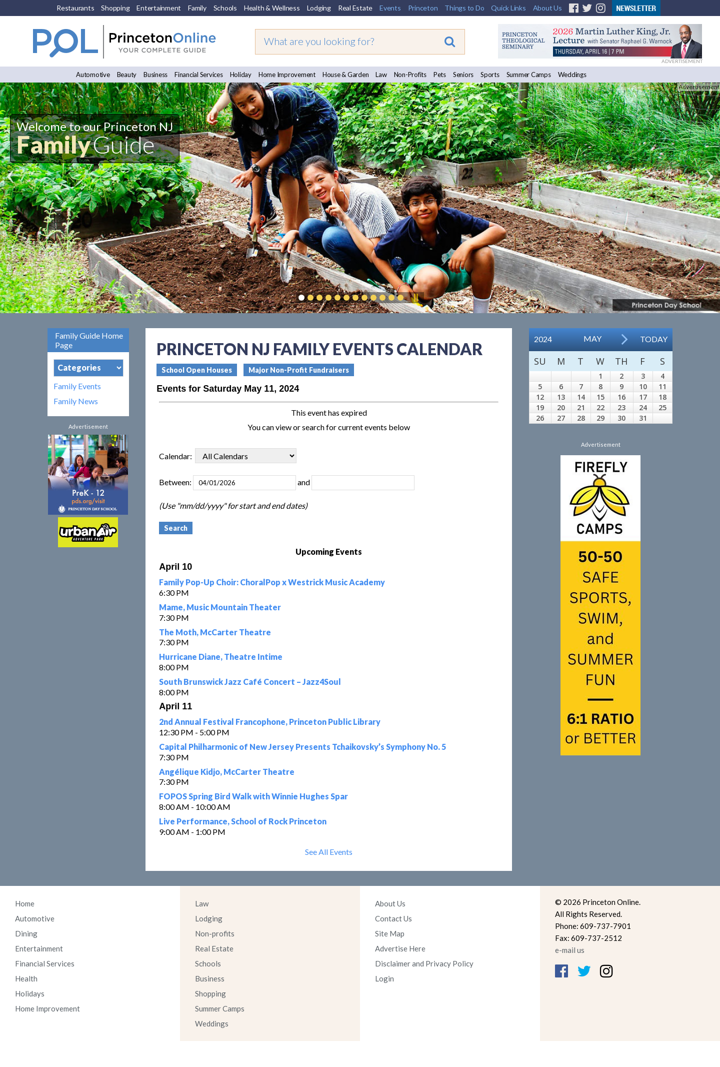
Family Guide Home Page (89, 340)
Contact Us (393, 918)
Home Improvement (287, 75)
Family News (76, 401)
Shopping (115, 8)
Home (24, 903)
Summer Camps (528, 75)
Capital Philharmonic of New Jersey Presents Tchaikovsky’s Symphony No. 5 (302, 746)
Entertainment (158, 8)
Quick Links (508, 8)
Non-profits (214, 933)
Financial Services (198, 75)
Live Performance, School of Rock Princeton (242, 821)
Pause (415, 297)
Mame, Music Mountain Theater (220, 607)
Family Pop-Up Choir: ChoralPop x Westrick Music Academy (272, 582)
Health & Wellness (272, 8)
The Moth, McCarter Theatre (215, 632)
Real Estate (355, 8)
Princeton (423, 8)
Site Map (389, 933)
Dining (26, 933)
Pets (440, 75)
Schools (225, 8)
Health (26, 978)
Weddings (572, 75)
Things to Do (464, 8)
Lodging (319, 8)
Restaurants (75, 8)
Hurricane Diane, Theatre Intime (220, 656)
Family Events (77, 386)
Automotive (93, 75)
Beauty (127, 75)
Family (197, 8)
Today (654, 339)
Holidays (29, 993)
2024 (543, 339)
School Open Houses (197, 370)
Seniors (463, 75)
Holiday (241, 75)
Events (390, 8)
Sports (490, 75)
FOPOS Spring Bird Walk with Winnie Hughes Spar (253, 796)
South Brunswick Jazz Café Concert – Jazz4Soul (250, 681)
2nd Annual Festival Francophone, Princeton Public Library (269, 721)
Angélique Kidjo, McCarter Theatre (226, 771)
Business (156, 75)
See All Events (328, 851)
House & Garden (345, 75)
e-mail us (569, 949)
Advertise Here (400, 948)
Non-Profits (410, 75)
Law (381, 75)
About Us (547, 8)
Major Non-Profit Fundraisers (298, 370)
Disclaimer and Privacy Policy (424, 963)
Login (384, 978)
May (593, 338)
